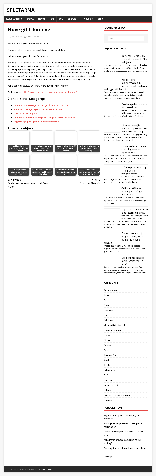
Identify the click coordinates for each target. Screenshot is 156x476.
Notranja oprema (112, 330)
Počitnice (108, 345)
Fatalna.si (108, 310)
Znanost (108, 399)
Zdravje (72, 19)
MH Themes (48, 469)
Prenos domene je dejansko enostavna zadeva (38, 109)
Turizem (108, 380)
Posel (106, 350)
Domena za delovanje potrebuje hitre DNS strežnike (41, 105)
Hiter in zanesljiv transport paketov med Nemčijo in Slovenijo (134, 128)
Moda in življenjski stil (114, 325)
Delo (100, 19)
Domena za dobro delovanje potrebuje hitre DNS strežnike (44, 117)
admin (29, 36)
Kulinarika (108, 320)
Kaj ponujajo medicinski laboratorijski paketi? (134, 211)
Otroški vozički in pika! (25, 113)
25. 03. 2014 (17, 36)
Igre (52, 19)
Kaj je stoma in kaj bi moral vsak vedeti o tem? (132, 261)
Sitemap (108, 456)
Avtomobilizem (111, 290)
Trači (106, 375)
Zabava (30, 19)
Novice (41, 19)
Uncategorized (111, 384)
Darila (106, 295)
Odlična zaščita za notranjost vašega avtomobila (131, 191)
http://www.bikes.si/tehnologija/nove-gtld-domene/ (50, 92)
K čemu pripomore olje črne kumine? (134, 169)
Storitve (107, 365)
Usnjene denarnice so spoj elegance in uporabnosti (133, 149)
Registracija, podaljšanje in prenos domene (36, 121)
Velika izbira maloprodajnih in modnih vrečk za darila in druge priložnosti (125, 84)
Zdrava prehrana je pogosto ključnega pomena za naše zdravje (123, 238)
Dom (61, 19)
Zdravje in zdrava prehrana (117, 395)
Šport (106, 359)
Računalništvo (14, 19)
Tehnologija (86, 19)
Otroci (107, 340)
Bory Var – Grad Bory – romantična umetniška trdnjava (134, 59)
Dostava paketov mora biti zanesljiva (134, 106)
